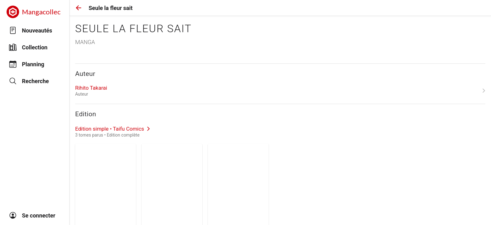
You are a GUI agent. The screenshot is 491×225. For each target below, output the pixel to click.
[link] (280, 91)
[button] (78, 8)
